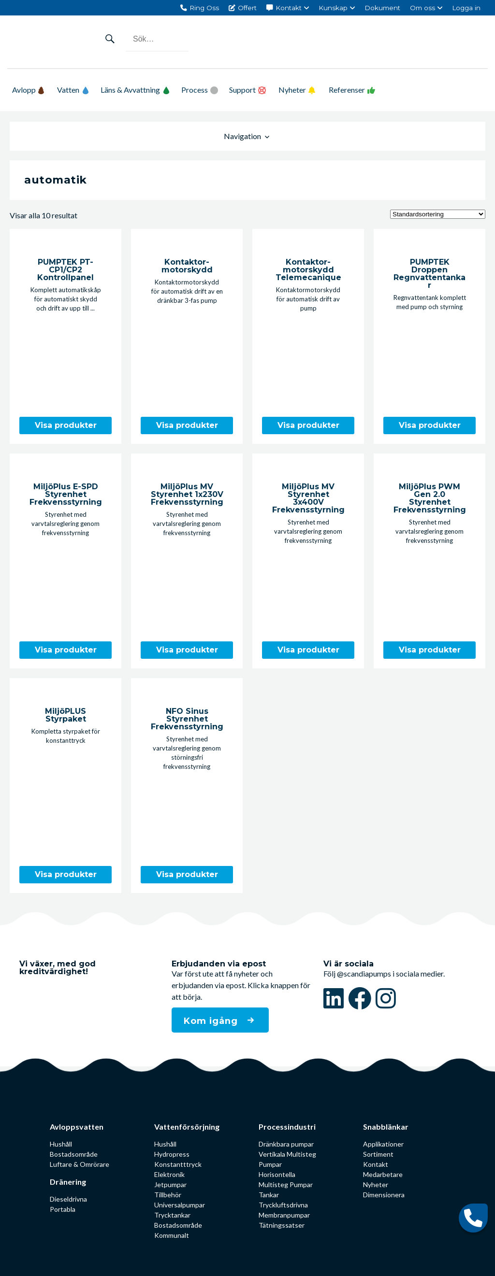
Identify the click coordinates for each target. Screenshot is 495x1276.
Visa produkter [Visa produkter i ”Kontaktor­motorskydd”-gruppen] (187, 425)
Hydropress (171, 1154)
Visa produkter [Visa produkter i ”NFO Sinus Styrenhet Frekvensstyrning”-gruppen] (187, 874)
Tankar (269, 1195)
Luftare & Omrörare (79, 1164)
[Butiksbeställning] (437, 214)
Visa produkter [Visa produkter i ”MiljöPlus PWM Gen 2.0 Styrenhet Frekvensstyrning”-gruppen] (430, 649)
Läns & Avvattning (135, 89)
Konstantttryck (178, 1164)
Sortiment (378, 1154)
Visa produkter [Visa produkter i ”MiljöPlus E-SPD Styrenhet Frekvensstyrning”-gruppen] (66, 649)
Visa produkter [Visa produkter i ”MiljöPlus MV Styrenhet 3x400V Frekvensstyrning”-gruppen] (308, 649)
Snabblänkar (385, 1126)
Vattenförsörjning (185, 1126)
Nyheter (292, 89)
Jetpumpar (170, 1184)
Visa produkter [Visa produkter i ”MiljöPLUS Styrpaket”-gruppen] (66, 874)
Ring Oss (204, 8)
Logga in (466, 8)
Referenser (347, 89)
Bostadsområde (74, 1154)
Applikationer (383, 1144)
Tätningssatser (282, 1225)
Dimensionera (384, 1195)
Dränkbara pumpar (286, 1144)
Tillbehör (167, 1195)
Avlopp (28, 89)
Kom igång (212, 1021)
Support (242, 89)
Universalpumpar (179, 1205)
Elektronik (169, 1174)
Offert (247, 8)
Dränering (68, 1181)
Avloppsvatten (76, 1126)
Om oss (422, 8)
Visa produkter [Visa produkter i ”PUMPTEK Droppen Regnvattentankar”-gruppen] (430, 425)
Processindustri (287, 1126)
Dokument (382, 8)
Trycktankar (172, 1215)
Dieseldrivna (68, 1199)
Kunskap (333, 8)
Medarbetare (383, 1174)
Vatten (73, 89)
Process (194, 89)
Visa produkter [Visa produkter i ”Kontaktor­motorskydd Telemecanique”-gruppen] (308, 425)
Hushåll (61, 1144)
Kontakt (289, 8)
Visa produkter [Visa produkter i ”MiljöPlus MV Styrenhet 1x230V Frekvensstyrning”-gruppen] (187, 649)
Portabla (62, 1209)
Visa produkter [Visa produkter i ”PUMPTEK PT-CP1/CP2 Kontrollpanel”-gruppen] (66, 425)
